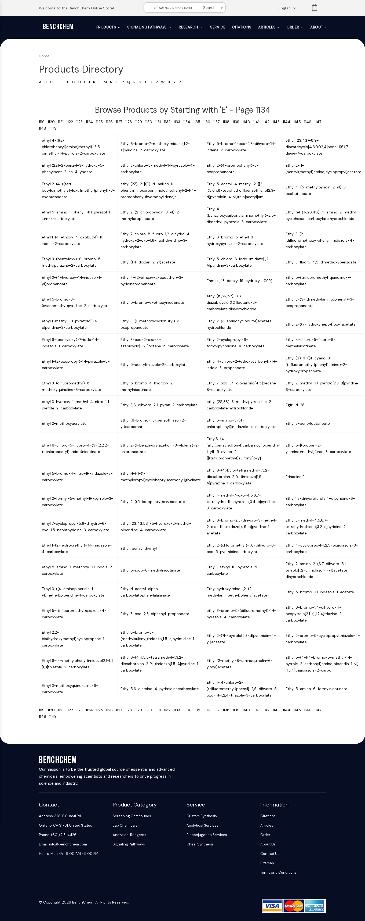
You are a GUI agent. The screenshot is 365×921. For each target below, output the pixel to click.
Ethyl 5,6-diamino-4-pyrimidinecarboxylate (160, 688)
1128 (130, 121)
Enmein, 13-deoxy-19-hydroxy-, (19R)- (241, 280)
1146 (309, 121)
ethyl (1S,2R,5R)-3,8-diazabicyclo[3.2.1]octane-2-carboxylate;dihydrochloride (232, 302)
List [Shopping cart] (314, 8)
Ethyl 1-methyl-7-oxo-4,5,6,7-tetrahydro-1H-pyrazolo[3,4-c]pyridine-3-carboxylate (242, 502)
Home (44, 55)
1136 (208, 121)
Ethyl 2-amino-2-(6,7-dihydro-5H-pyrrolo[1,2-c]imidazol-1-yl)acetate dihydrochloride (317, 570)
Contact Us (269, 853)
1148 (44, 128)
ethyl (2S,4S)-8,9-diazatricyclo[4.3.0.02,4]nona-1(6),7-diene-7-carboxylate (318, 147)
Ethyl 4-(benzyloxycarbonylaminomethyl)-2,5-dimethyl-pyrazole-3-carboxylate (241, 215)
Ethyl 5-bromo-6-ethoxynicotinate (152, 302)
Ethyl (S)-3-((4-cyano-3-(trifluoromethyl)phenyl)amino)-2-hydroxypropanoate (316, 364)
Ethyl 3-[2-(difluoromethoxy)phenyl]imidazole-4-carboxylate (320, 240)
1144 (288, 121)
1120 (53, 121)
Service (217, 27)
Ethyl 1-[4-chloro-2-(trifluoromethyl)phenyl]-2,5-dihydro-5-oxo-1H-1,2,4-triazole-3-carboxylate (243, 689)
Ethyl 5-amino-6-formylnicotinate (316, 688)
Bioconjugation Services (207, 835)
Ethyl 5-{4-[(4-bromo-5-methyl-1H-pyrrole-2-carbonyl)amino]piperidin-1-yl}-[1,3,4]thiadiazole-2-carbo (323, 664)
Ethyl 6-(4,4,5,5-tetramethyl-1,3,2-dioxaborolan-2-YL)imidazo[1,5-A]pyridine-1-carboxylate (160, 664)
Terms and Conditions (278, 872)
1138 (228, 121)
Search (209, 7)
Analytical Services (202, 825)
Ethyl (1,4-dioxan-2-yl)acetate (148, 262)
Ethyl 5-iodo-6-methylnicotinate (150, 570)
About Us (268, 844)
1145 (299, 121)
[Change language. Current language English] (289, 8)
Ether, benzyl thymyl (139, 548)
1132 (169, 121)
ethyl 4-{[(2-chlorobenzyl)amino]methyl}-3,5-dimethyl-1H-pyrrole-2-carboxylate (73, 147)
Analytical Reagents (129, 835)
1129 (140, 121)
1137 (218, 121)
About (316, 27)
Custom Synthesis (202, 816)
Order (293, 27)
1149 (54, 128)
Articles (266, 27)
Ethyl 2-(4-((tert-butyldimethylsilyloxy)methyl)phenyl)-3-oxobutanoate (78, 190)
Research (189, 27)
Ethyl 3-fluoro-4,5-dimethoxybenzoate (321, 262)
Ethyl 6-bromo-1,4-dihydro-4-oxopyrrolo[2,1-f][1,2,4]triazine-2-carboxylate (315, 614)
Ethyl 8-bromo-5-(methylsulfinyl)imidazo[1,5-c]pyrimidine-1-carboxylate (158, 639)
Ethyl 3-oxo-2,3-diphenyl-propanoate (155, 613)
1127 (120, 121)
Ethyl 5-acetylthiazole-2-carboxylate (154, 364)
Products (106, 27)
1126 (111, 121)
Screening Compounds (132, 816)
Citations (241, 27)
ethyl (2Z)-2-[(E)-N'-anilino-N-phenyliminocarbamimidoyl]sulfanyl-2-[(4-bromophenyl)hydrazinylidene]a (158, 190)
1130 (150, 121)
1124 (91, 121)
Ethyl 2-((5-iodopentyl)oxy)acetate (153, 501)
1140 (248, 121)
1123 (81, 121)
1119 (43, 121)
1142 (267, 121)
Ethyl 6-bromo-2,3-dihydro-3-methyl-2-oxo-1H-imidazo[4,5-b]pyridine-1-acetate (242, 527)
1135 (198, 121)
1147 (319, 121)
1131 (159, 121)
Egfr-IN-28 (295, 404)
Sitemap (267, 863)
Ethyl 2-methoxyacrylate (64, 423)
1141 (257, 121)
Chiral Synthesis (200, 844)
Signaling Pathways (147, 27)
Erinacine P (295, 476)
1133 (178, 121)
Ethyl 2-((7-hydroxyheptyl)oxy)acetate (321, 324)
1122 (71, 121)
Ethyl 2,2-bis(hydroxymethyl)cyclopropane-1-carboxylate (74, 639)
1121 (62, 121)
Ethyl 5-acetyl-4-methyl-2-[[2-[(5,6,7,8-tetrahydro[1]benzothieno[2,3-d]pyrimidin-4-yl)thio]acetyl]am (241, 190)
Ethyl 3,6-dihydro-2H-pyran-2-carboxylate (159, 404)
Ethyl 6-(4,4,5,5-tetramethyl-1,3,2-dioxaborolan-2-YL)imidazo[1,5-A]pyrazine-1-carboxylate (238, 477)
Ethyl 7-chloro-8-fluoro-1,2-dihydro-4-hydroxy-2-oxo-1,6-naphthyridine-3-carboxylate (156, 240)
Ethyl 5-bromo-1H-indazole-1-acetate (320, 592)
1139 (238, 121)
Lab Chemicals (125, 825)
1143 (278, 121)
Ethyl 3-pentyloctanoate (308, 423)
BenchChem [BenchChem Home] (58, 26)
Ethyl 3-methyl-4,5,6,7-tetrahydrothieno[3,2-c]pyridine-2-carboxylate (317, 527)
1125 (101, 121)
